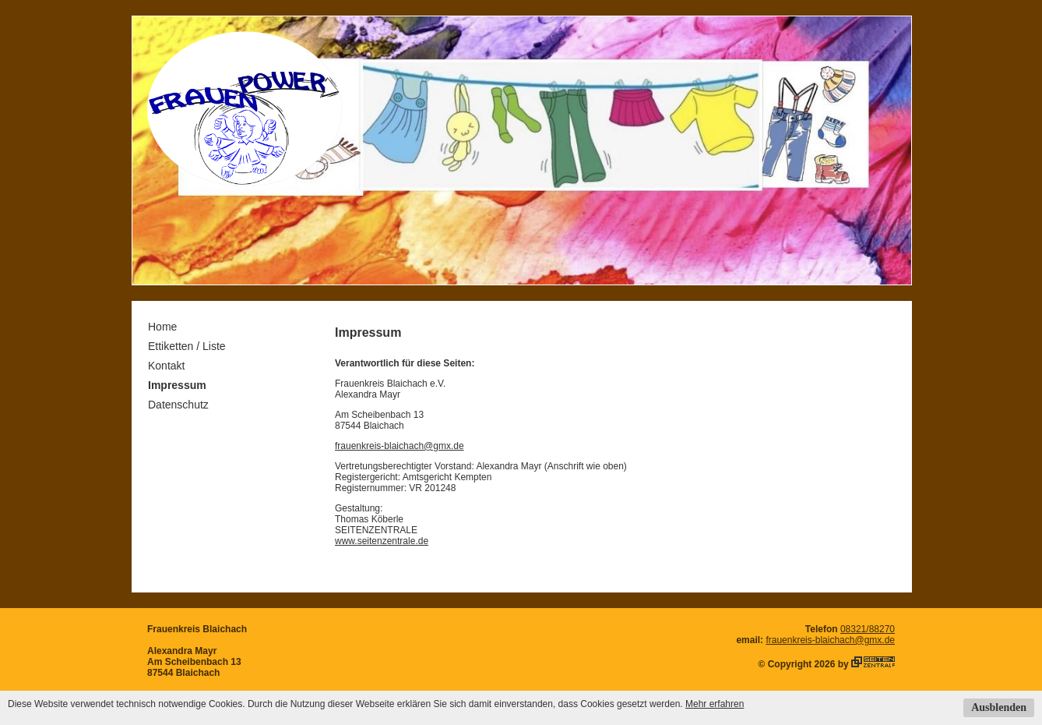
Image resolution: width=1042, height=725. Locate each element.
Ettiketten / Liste (187, 346)
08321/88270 (867, 629)
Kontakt (166, 365)
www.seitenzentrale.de (381, 541)
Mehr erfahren (714, 703)
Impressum (177, 385)
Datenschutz (178, 404)
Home (162, 326)
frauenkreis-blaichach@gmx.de (399, 445)
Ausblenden (998, 707)
